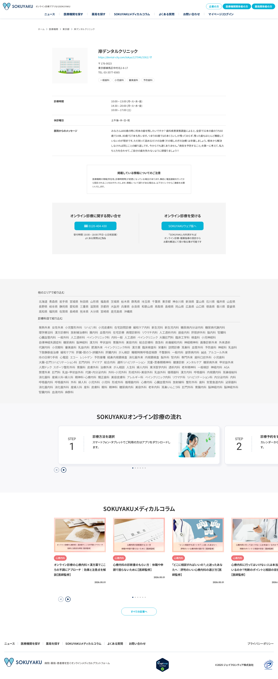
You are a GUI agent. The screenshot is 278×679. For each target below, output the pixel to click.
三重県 (84, 306)
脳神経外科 (231, 387)
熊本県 (84, 311)
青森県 (53, 301)
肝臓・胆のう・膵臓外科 (90, 352)
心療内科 (146, 382)
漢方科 (94, 342)
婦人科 (82, 382)
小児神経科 (209, 337)
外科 (73, 382)
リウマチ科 (179, 377)
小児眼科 (57, 347)
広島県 (190, 306)
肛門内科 (84, 362)
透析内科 (174, 367)
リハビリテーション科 (199, 377)
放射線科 (178, 382)
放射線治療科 (79, 332)
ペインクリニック (148, 337)
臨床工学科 (182, 337)
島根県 (169, 306)
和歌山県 (147, 306)
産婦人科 (76, 387)
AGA (226, 367)
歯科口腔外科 (203, 357)
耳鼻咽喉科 (230, 372)
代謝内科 (44, 347)
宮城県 (74, 301)
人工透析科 (78, 337)
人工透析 (130, 337)
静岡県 (63, 306)
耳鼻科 (186, 347)
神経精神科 (191, 342)
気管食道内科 (215, 382)
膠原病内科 (192, 352)
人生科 (130, 367)
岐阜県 (53, 306)
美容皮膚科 (118, 377)
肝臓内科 (111, 352)
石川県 (210, 301)
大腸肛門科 (166, 337)
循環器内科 (132, 382)
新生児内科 (172, 327)
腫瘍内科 (184, 332)
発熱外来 (44, 327)
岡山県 (179, 306)
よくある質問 (166, 14)
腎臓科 (222, 332)
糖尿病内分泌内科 (192, 327)
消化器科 (44, 377)
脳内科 (211, 332)
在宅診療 (118, 332)
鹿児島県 (116, 311)
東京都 (66, 29)
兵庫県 (125, 306)
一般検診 (203, 367)
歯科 (202, 382)
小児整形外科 (73, 327)
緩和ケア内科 (141, 327)
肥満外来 (97, 347)
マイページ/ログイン (221, 14)
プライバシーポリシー (261, 643)
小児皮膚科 (105, 327)
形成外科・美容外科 (141, 372)
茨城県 (115, 301)
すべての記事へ (139, 611)
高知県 (43, 311)
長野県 (43, 306)
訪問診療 (174, 347)
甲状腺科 (105, 342)
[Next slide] (63, 470)
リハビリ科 (90, 327)
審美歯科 (70, 347)
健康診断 (178, 362)
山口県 (200, 306)
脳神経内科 (215, 387)
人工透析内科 (167, 332)
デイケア (97, 362)
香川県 (220, 306)
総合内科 (109, 362)
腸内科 (94, 332)
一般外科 (63, 337)
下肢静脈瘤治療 (49, 352)
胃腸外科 (118, 342)
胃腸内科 (200, 387)
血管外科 (197, 347)
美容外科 (141, 387)
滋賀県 (94, 306)
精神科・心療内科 (85, 377)
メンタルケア (194, 362)
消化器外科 (62, 387)
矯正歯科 (103, 377)
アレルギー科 (135, 377)
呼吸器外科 (62, 382)
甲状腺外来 (226, 362)
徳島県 (210, 306)
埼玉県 (146, 301)
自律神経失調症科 (50, 342)
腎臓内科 (44, 392)
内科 (233, 377)
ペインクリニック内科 (158, 377)
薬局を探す (98, 14)
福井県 (220, 301)
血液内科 (57, 392)
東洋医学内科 (158, 367)
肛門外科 (187, 387)
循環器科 (173, 372)
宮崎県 (105, 311)
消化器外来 (136, 357)
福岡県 (53, 311)
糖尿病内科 (126, 387)
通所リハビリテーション (131, 362)
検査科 (195, 337)
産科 (87, 387)
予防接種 (99, 357)
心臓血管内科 (47, 337)
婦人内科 (142, 367)
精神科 (113, 387)
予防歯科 (210, 347)
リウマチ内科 (150, 332)
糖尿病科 (69, 342)
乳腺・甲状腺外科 (73, 372)
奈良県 (135, 306)
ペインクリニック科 (98, 337)
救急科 (159, 342)
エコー (74, 357)
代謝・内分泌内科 (96, 372)
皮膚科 (95, 387)
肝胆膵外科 (198, 332)
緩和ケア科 (67, 352)
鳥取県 (159, 306)
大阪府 (115, 306)
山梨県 (231, 301)
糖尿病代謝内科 (215, 327)
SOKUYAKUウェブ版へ (182, 226)
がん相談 (119, 367)
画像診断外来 (208, 342)
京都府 (105, 306)
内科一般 (117, 337)
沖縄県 (128, 311)
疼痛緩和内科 (173, 342)
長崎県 (74, 311)
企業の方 (214, 6)
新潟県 (190, 301)
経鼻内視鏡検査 (117, 357)
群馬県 (135, 301)
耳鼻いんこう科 (171, 387)
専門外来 (187, 357)
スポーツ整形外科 (64, 367)
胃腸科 (81, 367)
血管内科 (105, 332)
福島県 (105, 301)
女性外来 (57, 327)
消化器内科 (46, 387)
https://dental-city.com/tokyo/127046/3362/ (123, 57)
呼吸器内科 (46, 382)
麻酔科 (69, 392)
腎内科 (175, 357)
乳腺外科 (160, 372)
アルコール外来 (218, 352)
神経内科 (216, 367)
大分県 (94, 311)
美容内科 (131, 342)
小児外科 (94, 382)
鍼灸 (204, 352)
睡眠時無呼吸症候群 (144, 352)
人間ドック (45, 367)
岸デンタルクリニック (84, 29)
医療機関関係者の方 (237, 6)
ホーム (41, 29)
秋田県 (84, 301)
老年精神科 (189, 367)
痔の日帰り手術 (48, 357)
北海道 (43, 301)
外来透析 (224, 342)
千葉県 (156, 301)
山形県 (94, 301)
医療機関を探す (73, 14)
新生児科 (157, 327)
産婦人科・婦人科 (62, 377)
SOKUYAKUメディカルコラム (132, 14)
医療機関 (53, 29)
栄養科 (162, 347)
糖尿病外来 (210, 362)
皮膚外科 (93, 367)
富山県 (200, 301)
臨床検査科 (149, 347)
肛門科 (56, 372)
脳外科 (165, 357)
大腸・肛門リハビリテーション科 (58, 362)
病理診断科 (133, 332)
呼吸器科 (199, 372)
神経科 (222, 347)
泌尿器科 (231, 382)
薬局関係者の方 (263, 6)
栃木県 (125, 301)
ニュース (49, 14)
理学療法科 (46, 332)
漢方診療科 (62, 332)
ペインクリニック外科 (117, 347)
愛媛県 (231, 306)
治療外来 (106, 367)
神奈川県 (178, 301)
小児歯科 (219, 357)
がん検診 (124, 352)
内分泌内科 (221, 377)
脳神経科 (82, 342)
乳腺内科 (84, 347)
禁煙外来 (44, 372)
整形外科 (191, 382)
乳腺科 (232, 347)
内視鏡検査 (152, 357)
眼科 (104, 387)
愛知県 (74, 306)
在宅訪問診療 (122, 327)
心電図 (64, 357)
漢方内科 (186, 372)
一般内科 (177, 352)
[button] (68, 599)
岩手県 (63, 301)
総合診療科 (146, 342)
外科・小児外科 (117, 372)
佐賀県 (63, 311)
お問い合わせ (191, 14)
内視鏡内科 (214, 372)
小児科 (106, 382)
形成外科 (117, 382)
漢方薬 (136, 347)
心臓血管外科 (162, 382)
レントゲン (86, 357)
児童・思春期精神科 (159, 362)
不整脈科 (164, 352)
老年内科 (154, 387)
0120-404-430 (98, 226)
